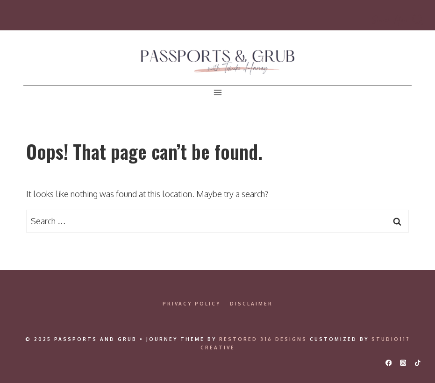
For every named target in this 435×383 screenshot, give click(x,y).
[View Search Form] (398, 19)
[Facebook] (388, 362)
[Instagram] (403, 362)
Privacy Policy (192, 303)
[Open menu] (217, 92)
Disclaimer (251, 303)
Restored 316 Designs (263, 339)
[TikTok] (417, 362)
